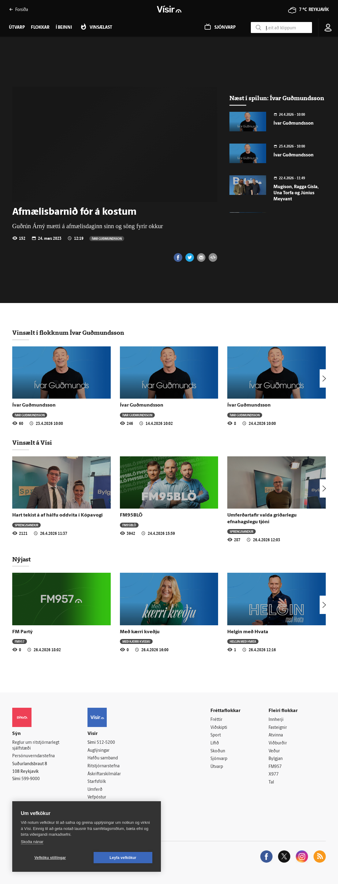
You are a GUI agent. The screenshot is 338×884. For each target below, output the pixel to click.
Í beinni (64, 27)
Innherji (276, 720)
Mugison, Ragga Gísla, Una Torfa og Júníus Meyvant (296, 193)
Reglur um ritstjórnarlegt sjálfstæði (35, 745)
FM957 (19, 641)
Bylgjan (276, 759)
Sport (215, 735)
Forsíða (18, 9)
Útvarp (216, 767)
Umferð (94, 789)
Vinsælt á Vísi (32, 442)
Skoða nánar (32, 841)
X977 (274, 774)
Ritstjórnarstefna (103, 766)
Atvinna (276, 735)
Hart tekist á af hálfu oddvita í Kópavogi (57, 515)
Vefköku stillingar (50, 858)
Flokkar (40, 27)
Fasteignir (278, 727)
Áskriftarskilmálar (104, 774)
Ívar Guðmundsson (107, 238)
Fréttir (216, 720)
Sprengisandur (26, 525)
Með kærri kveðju (140, 632)
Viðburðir (278, 743)
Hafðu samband (102, 758)
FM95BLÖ (131, 515)
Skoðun (217, 751)
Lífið (214, 743)
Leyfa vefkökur (123, 858)
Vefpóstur (96, 797)
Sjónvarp (218, 759)
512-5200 (106, 742)
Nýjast (21, 559)
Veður (274, 751)
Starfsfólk (96, 782)
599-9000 (30, 779)
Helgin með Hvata (247, 632)
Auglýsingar (98, 750)
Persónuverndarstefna (33, 756)
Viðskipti (218, 727)
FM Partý (22, 632)
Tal (271, 782)
